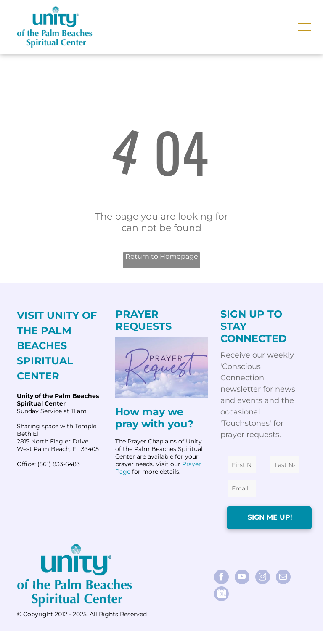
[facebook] (221, 578)
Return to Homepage (161, 256)
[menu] (304, 27)
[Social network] (221, 594)
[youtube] (242, 578)
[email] (283, 578)
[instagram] (262, 578)
